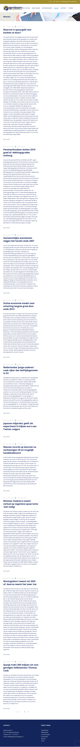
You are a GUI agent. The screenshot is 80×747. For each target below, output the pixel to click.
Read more (6, 139)
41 (24, 712)
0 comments (8, 27)
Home (10, 8)
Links (42, 741)
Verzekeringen (47, 8)
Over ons (17, 8)
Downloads (44, 737)
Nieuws (56, 8)
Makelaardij (36, 8)
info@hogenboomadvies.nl (69, 1)
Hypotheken (26, 8)
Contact (64, 8)
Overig (71, 8)
